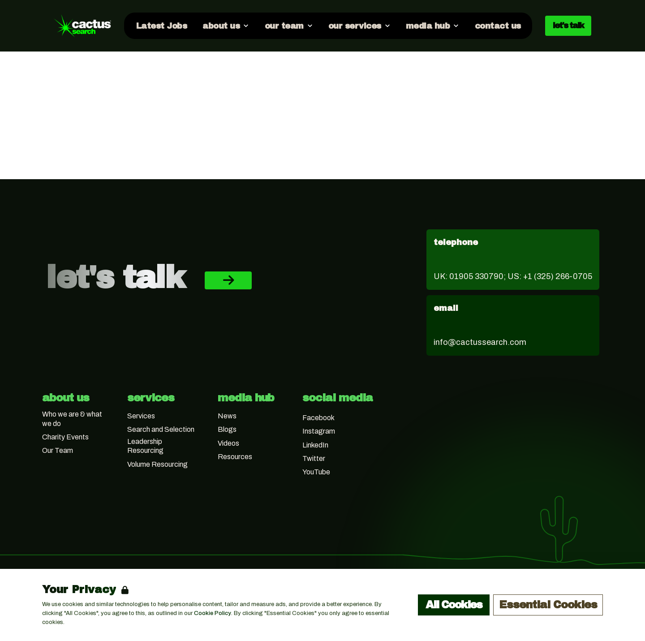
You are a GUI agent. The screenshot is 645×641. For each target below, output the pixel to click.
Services (141, 416)
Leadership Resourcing (145, 446)
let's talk (568, 25)
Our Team (57, 450)
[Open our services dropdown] (359, 25)
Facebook (318, 418)
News (227, 416)
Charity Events (65, 437)
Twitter (313, 458)
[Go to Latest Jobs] (161, 25)
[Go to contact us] (497, 25)
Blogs (227, 429)
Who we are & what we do (72, 418)
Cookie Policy (212, 613)
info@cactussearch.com (480, 342)
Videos (228, 443)
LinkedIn (315, 445)
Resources (235, 456)
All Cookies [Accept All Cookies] (454, 605)
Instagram (318, 431)
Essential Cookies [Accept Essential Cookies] (548, 605)
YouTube (316, 472)
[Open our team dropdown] (288, 25)
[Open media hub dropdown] (432, 25)
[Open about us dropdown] (225, 25)
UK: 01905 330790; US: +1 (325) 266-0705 (513, 276)
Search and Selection (160, 429)
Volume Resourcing (157, 464)
